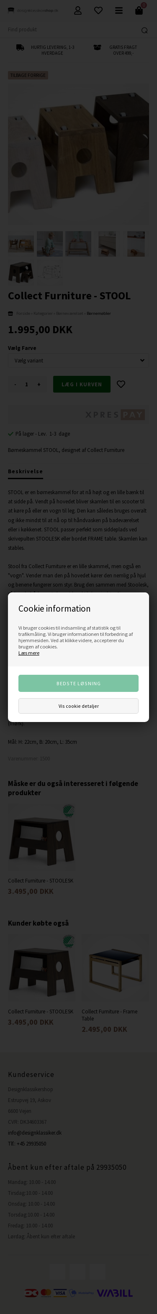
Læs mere (28, 653)
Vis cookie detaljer (79, 706)
